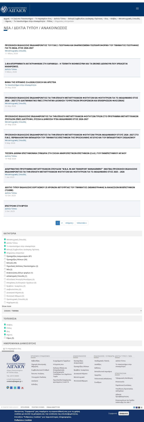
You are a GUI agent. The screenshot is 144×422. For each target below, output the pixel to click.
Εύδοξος (34, 384)
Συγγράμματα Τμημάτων (61, 361)
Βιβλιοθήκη (35, 361)
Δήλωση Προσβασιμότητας (122, 395)
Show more (6, 306)
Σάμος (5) (10, 338)
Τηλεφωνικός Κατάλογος (124, 378)
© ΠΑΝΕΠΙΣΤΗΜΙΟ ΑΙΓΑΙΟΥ (9, 407)
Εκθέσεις (98, 368)
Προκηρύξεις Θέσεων (81, 366)
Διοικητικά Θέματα (80, 374)
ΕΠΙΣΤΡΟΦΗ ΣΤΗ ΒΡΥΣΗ (16, 206)
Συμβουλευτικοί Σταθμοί (40, 370)
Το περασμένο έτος (43, 18)
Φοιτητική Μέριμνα (80, 381)
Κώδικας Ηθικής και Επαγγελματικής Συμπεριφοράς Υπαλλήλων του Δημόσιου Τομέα (62, 372)
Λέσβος (113, 18)
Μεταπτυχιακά (79, 377)
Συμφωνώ (112, 413)
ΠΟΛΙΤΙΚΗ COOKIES (38, 407)
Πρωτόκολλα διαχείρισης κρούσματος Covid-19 (62, 381)
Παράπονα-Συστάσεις (123, 385)
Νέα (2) (9, 269)
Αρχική (6, 18)
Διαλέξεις (98, 364)
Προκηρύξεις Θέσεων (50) (16, 259)
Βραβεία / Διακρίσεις (81, 370)
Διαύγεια (34, 381)
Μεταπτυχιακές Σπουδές (129, 18)
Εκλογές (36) (11, 263)
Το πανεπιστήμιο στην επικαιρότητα (29, 21)
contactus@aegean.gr (15, 381)
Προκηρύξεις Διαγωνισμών (78, 362)
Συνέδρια (98, 382)
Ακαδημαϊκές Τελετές (102, 361)
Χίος (106, 18)
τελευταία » (82, 223)
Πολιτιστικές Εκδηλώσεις (103, 379)
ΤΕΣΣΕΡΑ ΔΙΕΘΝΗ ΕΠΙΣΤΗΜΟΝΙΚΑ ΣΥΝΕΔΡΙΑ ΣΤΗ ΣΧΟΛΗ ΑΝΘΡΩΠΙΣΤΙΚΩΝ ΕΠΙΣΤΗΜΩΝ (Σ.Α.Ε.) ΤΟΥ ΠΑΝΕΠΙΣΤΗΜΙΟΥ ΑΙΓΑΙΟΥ (65, 153)
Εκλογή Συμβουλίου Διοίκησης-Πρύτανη (85, 18)
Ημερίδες (98, 375)
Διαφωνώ (124, 413)
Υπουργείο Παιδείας (38, 377)
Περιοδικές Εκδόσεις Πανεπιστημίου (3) (22, 266)
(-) (4, 348)
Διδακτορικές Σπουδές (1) (16, 276)
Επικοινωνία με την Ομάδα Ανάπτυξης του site (125, 401)
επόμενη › (70, 223)
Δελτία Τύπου (60, 18)
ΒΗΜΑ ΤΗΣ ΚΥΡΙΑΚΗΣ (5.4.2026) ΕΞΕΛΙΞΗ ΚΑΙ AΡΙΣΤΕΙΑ (30, 82)
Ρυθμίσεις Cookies (23, 420)
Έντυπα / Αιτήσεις (37, 374)
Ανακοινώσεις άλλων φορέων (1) (19, 273)
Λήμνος (8, 21)
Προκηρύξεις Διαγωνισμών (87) (19, 256)
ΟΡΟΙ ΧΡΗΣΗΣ (25, 407)
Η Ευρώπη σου (58, 364)
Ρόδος (50, 21)
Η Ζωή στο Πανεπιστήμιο (22, 18)
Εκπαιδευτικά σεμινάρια (103, 371)
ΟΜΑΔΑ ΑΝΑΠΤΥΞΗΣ (53, 407)
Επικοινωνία (120, 382)
